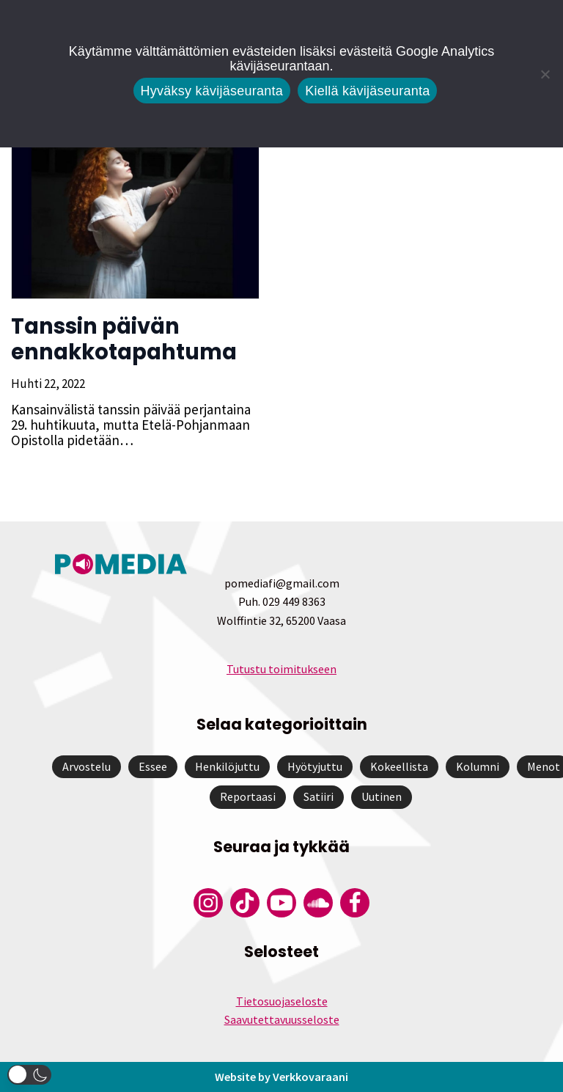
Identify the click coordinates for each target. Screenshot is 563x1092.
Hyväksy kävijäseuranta (212, 91)
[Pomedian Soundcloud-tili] (318, 902)
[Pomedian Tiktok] (245, 902)
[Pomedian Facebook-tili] (354, 902)
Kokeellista (399, 766)
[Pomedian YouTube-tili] (281, 902)
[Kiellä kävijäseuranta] (544, 74)
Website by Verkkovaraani (281, 1076)
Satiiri (318, 796)
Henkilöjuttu (227, 766)
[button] (29, 1075)
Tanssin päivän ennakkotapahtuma (124, 339)
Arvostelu (86, 766)
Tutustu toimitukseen (281, 669)
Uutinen (381, 796)
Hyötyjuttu (314, 766)
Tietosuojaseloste (282, 1001)
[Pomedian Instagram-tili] (208, 902)
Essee (153, 766)
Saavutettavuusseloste (281, 1019)
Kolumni (477, 766)
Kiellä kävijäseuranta (367, 91)
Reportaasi (248, 796)
